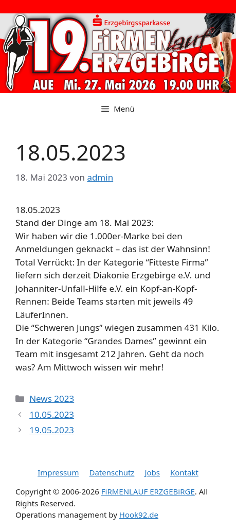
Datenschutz (111, 472)
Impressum (58, 472)
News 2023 (51, 398)
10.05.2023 (51, 414)
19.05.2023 (51, 430)
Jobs (152, 472)
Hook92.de (138, 514)
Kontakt (184, 472)
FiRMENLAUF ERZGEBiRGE (148, 491)
